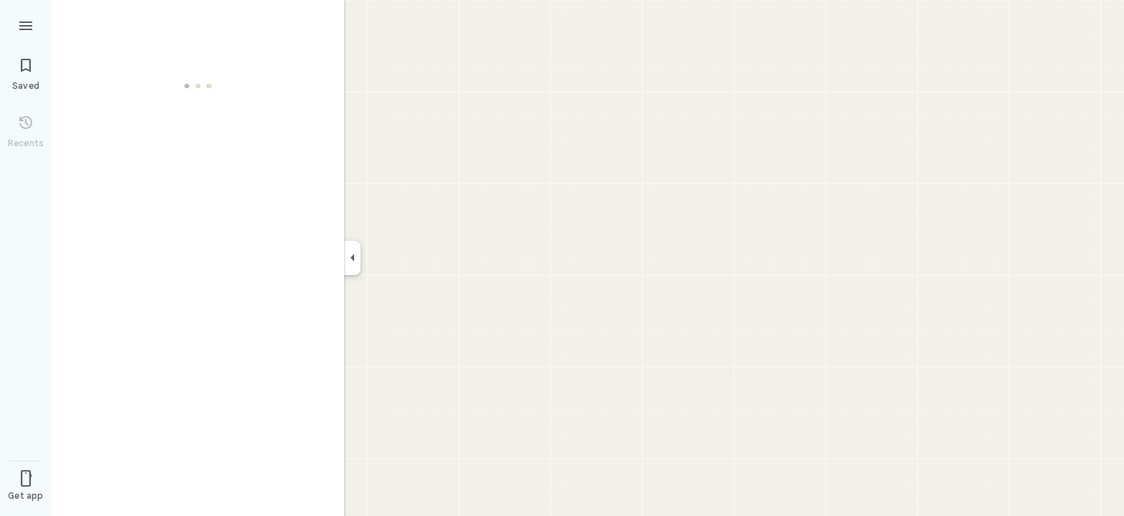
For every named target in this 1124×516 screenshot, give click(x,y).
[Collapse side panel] (352, 258)
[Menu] (26, 24)
